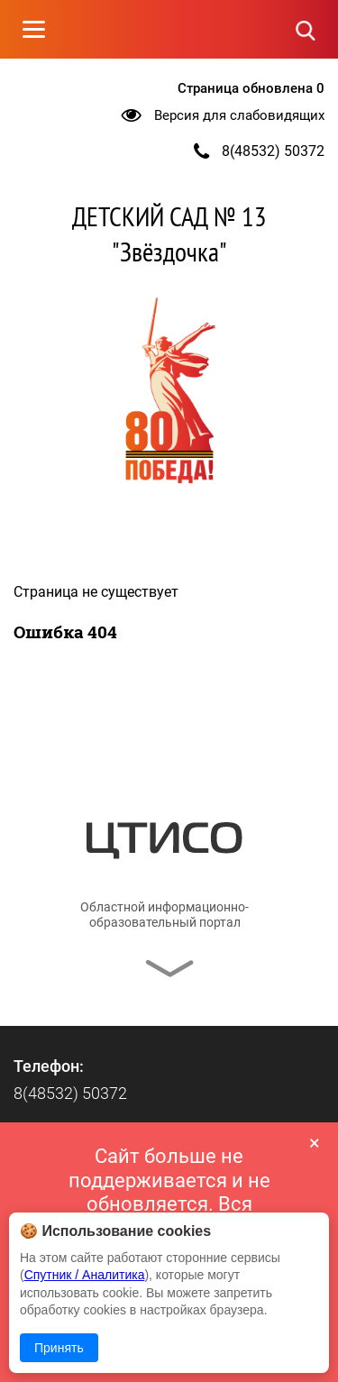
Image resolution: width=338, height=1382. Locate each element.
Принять (59, 1348)
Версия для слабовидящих (239, 115)
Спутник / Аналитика (84, 1275)
